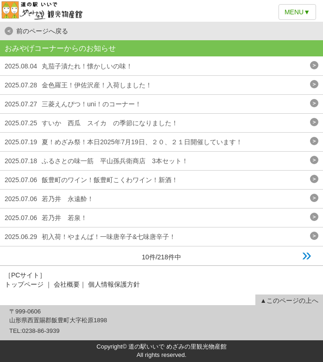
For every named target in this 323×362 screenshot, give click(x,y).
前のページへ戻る (36, 31)
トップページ (24, 284)
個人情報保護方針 (114, 284)
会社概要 (67, 284)
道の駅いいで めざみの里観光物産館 (161, 11)
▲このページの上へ (289, 300)
